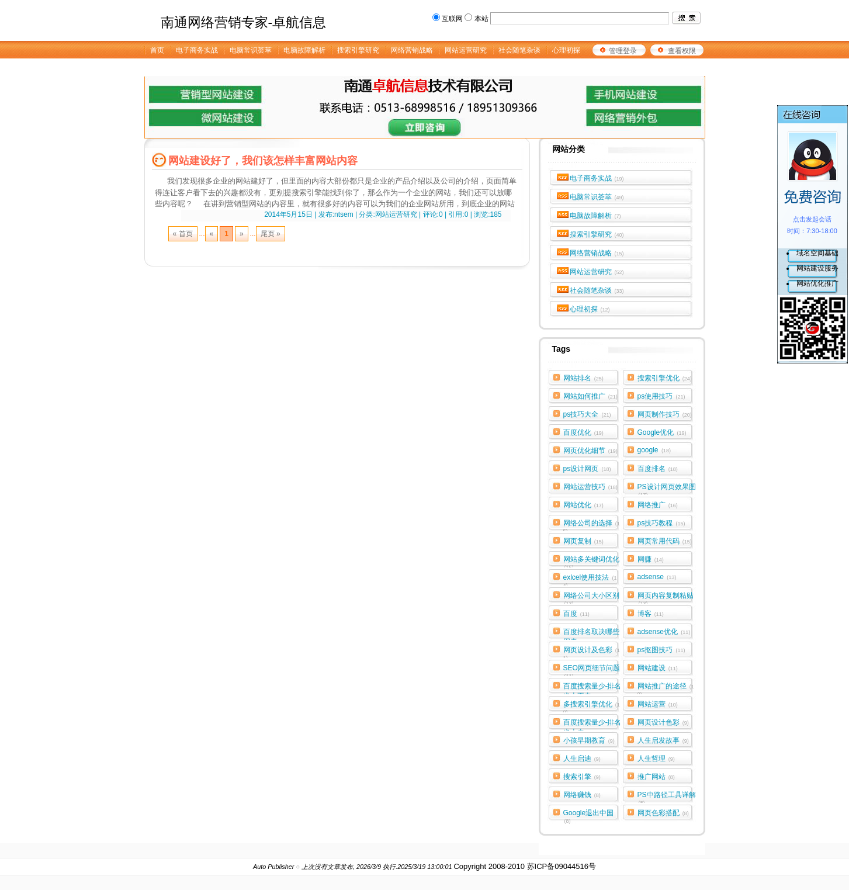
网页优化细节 (590, 450)
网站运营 (657, 704)
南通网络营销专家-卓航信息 (244, 22)
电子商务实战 (597, 178)
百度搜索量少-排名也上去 (592, 724)
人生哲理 (656, 758)
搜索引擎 (582, 777)
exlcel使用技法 (590, 579)
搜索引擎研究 (597, 234)
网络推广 (657, 505)
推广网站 (656, 777)
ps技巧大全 (587, 414)
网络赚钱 (582, 795)
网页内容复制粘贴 (665, 597)
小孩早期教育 (589, 740)
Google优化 (662, 432)
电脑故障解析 (595, 216)
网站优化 (583, 505)
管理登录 (623, 51)
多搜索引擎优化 (591, 706)
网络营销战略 (597, 253)
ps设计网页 (587, 469)
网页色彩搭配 (663, 813)
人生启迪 (582, 758)
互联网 (452, 19)
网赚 (650, 559)
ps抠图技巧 (661, 650)
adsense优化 (664, 632)
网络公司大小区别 (591, 597)
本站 (481, 19)
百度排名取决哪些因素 (591, 634)
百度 (576, 614)
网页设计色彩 (663, 722)
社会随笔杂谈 (597, 290)
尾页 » (270, 234)
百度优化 (583, 432)
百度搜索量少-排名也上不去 (592, 688)
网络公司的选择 (591, 525)
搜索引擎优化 (664, 378)
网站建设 (657, 668)
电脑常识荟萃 (597, 197)
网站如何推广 (590, 396)
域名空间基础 (817, 253)
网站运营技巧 (590, 487)
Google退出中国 (588, 815)
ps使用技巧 (661, 396)
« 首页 (183, 234)
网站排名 (583, 378)
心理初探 (590, 309)
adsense (657, 577)
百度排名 (657, 469)
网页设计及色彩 (591, 652)
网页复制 (583, 541)
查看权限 (682, 51)
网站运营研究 (597, 272)
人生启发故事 (663, 740)
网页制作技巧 (664, 414)
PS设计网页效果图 (666, 489)
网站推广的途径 (665, 688)
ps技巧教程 (661, 523)
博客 (650, 614)
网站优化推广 (817, 283)
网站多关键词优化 (591, 561)
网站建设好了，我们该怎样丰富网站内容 (263, 161)
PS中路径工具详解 (666, 797)
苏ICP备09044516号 (562, 866)
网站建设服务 (817, 268)
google (654, 450)
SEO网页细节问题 (591, 670)
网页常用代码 (664, 541)
